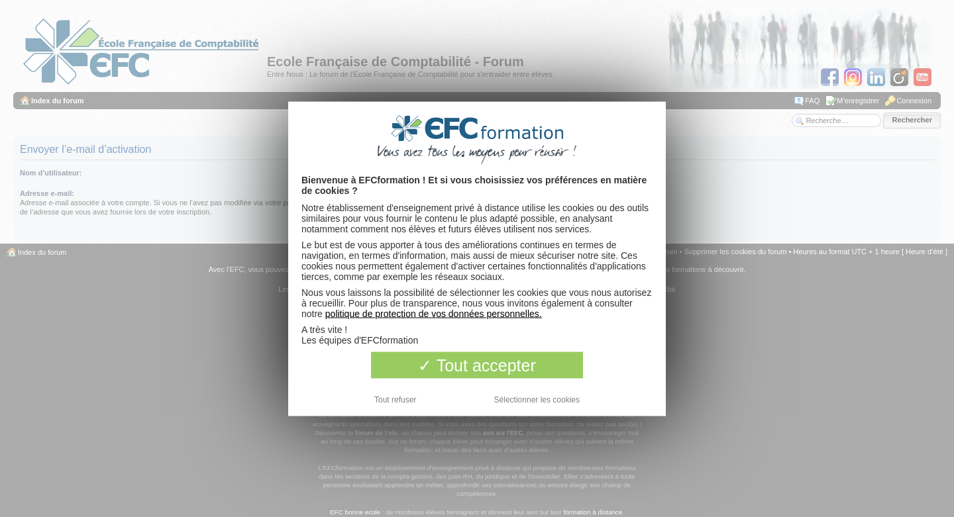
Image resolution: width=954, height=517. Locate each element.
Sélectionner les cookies (537, 399)
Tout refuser (395, 399)
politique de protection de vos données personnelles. (433, 313)
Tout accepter (477, 364)
